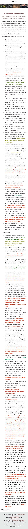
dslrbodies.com (21, 514)
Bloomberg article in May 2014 (18, 480)
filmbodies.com (15, 519)
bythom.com (15, 516)
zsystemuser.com (14, 517)
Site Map (22, 520)
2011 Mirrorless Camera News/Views (11, 16)
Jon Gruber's (19, 27)
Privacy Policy (15, 520)
